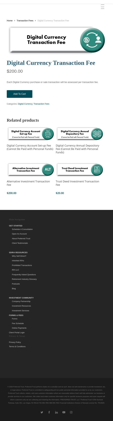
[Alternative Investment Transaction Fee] (30, 170)
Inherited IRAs (18, 260)
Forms (14, 319)
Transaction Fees (25, 20)
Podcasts (16, 284)
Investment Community (21, 298)
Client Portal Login (17, 332)
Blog (14, 288)
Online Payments (19, 328)
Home (10, 20)
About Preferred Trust (21, 238)
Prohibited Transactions (22, 265)
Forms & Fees (16, 315)
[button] (103, 4)
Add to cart (19, 94)
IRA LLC (15, 270)
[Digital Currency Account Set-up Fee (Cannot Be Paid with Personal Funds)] (30, 134)
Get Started (15, 226)
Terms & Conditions (17, 346)
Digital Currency (25, 104)
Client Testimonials (20, 243)
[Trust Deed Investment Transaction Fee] (79, 170)
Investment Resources (21, 306)
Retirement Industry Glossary (24, 279)
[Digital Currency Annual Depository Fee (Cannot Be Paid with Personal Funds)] (79, 134)
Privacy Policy (15, 342)
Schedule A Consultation (22, 229)
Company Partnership (21, 301)
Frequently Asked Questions (24, 274)
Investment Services (20, 310)
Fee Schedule (18, 323)
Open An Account (19, 234)
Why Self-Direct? (19, 256)
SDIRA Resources (18, 252)
